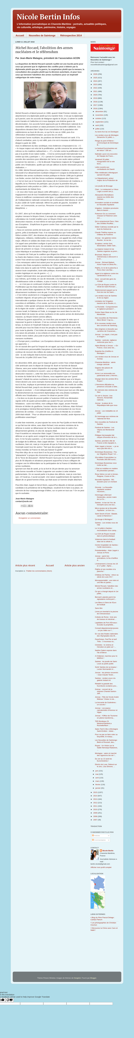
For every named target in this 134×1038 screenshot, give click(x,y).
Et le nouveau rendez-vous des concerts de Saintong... (106, 324)
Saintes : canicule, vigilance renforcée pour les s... (106, 341)
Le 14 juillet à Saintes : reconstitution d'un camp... (106, 529)
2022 (95, 88)
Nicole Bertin (107, 851)
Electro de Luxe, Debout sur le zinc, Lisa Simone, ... (106, 765)
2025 (95, 78)
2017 (95, 105)
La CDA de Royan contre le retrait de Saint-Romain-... (106, 286)
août (97, 125)
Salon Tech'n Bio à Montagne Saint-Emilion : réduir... (106, 730)
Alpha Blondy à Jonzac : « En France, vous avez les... (106, 347)
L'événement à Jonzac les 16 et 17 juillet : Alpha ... (106, 565)
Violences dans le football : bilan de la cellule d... (105, 540)
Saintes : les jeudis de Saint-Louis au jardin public (106, 662)
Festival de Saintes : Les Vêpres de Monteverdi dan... (104, 430)
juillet (97, 129)
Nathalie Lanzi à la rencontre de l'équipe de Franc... (106, 155)
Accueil (20, 35)
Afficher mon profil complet (101, 867)
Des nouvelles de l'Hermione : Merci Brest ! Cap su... (106, 319)
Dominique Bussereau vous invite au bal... (106, 464)
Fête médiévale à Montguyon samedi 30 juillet (106, 174)
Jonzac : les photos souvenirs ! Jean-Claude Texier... (106, 674)
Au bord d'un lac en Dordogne (106, 132)
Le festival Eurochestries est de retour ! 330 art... (106, 149)
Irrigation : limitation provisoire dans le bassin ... (106, 209)
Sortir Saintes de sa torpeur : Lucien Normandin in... (106, 668)
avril (97, 778)
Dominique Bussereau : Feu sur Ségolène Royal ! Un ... (106, 453)
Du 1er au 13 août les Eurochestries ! (103, 760)
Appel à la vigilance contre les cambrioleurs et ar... (106, 274)
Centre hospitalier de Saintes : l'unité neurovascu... (107, 546)
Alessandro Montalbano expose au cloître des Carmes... (104, 197)
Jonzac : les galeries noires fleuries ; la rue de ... (105, 239)
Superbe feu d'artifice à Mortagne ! (104, 352)
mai (97, 774)
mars (97, 781)
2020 (95, 95)
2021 (95, 91)
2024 (95, 81)
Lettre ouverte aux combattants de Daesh (105, 168)
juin (97, 771)
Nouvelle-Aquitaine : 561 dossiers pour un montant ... (106, 482)
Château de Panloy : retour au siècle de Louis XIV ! (107, 576)
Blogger (93, 978)
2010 (95, 809)
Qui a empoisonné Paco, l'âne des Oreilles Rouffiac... (107, 222)
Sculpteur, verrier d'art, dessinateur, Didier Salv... (106, 245)
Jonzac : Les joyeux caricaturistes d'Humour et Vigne (106, 710)
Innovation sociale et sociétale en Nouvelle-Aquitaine (107, 204)
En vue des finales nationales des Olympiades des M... (106, 635)
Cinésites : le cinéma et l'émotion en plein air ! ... (105, 646)
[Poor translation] (9, 1000)
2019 (95, 98)
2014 (95, 796)
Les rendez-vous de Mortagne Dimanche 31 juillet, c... (106, 136)
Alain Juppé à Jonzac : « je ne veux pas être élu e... (107, 447)
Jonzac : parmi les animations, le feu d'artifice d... (106, 558)
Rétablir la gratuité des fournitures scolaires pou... (106, 685)
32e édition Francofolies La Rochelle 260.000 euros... (106, 458)
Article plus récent (25, 565)
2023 (95, 84)
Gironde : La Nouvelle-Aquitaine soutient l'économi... (104, 489)
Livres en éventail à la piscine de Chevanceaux (106, 613)
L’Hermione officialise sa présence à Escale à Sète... (107, 386)
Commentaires (99, 840)
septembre (99, 122)
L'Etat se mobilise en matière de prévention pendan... (106, 470)
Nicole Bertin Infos (48, 17)
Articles (96, 836)
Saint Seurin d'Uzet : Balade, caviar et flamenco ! (106, 515)
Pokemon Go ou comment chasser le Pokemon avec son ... (106, 216)
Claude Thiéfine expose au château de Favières (105, 233)
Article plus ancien (75, 565)
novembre (99, 115)
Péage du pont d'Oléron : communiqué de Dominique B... (106, 143)
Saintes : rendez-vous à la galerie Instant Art (105, 679)
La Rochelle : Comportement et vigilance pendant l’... (106, 308)
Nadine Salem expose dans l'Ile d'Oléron (106, 651)
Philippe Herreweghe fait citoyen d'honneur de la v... (106, 436)
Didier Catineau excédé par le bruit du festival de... (106, 228)
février (98, 784)
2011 (95, 806)
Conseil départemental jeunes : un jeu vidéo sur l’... (106, 629)
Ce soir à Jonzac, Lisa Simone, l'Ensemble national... (104, 398)
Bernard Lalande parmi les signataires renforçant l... (105, 598)
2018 (95, 102)
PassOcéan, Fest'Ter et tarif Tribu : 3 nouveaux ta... (106, 640)
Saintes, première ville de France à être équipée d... (106, 442)
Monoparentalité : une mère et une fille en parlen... (107, 581)
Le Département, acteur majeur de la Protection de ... (106, 180)
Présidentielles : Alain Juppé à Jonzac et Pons (107, 551)
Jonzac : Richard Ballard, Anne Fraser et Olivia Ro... (106, 263)
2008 (95, 816)
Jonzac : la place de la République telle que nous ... (106, 405)
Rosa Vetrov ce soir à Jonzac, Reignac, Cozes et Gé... (106, 475)
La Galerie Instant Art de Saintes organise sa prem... (106, 250)
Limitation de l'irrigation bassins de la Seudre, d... (106, 302)
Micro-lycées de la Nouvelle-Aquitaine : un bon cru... (106, 509)
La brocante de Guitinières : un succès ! (106, 703)
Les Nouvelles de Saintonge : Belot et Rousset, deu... (106, 741)
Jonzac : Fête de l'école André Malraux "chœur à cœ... (107, 698)
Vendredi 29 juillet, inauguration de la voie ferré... (105, 161)
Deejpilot (77, 978)
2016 (95, 108)
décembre (99, 111)
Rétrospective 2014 (71, 35)
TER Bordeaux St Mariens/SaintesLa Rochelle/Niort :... (103, 723)
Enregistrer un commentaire (30, 518)
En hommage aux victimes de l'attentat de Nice (106, 417)
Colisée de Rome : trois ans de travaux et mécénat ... (106, 618)
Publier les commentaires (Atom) (39, 571)
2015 (95, 792)
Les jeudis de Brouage (104, 186)
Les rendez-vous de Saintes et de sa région (106, 297)
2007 (95, 820)
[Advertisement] (50, 544)
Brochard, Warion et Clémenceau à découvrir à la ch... (106, 257)
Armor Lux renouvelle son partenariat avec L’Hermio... (107, 374)
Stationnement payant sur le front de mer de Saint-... (106, 291)
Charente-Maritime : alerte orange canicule (105, 363)
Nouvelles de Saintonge (42, 35)
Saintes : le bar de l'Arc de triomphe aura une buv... (105, 504)
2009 (95, 813)
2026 (95, 74)
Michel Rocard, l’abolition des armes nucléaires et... (106, 587)
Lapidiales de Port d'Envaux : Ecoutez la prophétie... (106, 624)
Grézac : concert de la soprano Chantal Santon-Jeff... (106, 691)
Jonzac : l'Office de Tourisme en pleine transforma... (106, 717)
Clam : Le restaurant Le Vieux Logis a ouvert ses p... (106, 190)
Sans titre (98, 608)
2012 (95, 803)
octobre (98, 118)
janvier (98, 788)
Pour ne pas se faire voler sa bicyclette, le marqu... (106, 735)
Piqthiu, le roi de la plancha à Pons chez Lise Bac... (106, 269)
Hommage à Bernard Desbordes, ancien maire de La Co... (106, 497)
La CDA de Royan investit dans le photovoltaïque (105, 535)
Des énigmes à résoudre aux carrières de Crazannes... (106, 330)
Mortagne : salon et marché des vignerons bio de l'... (105, 754)
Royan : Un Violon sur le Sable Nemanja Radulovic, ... (106, 748)
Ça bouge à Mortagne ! (104, 519)
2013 (95, 799)
